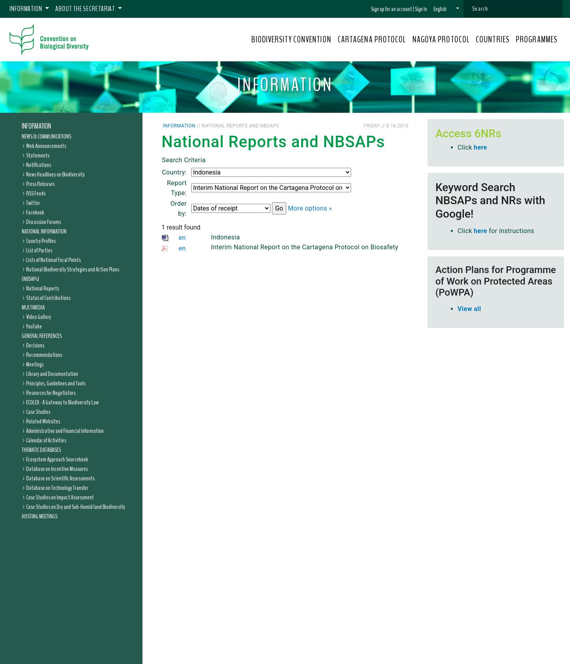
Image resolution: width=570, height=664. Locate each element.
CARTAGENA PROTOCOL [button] (372, 40)
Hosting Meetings (39, 516)
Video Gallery (38, 317)
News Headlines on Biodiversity (55, 174)
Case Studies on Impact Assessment (60, 497)
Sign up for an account (391, 9)
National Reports (42, 288)
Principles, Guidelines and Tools (56, 383)
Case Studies (38, 412)
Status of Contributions (48, 298)
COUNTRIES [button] (492, 40)
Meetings (35, 364)
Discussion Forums (43, 222)
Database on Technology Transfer (57, 488)
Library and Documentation (52, 374)
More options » (310, 208)
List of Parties (39, 250)
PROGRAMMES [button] (536, 40)
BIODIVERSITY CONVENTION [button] (291, 40)
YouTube (34, 326)
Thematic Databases (41, 450)
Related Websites (43, 421)
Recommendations (44, 355)
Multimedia (33, 307)
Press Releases (40, 184)
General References (42, 336)
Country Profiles (41, 241)
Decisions (35, 345)
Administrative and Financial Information (65, 431)
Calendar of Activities (46, 440)
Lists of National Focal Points (53, 260)
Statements (37, 155)
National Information (44, 231)
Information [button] (27, 8)
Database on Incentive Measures (57, 469)
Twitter (33, 203)
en (182, 237)
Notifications (38, 165)
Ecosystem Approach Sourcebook (57, 459)
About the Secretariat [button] (85, 8)
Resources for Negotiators (51, 393)
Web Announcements (46, 146)
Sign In (421, 9)
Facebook (35, 212)
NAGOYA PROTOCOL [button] (441, 40)
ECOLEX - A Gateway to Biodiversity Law (62, 402)
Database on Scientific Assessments (60, 478)
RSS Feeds (36, 193)
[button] (446, 9)
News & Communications (46, 136)
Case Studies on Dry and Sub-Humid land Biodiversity (75, 507)
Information (36, 126)
